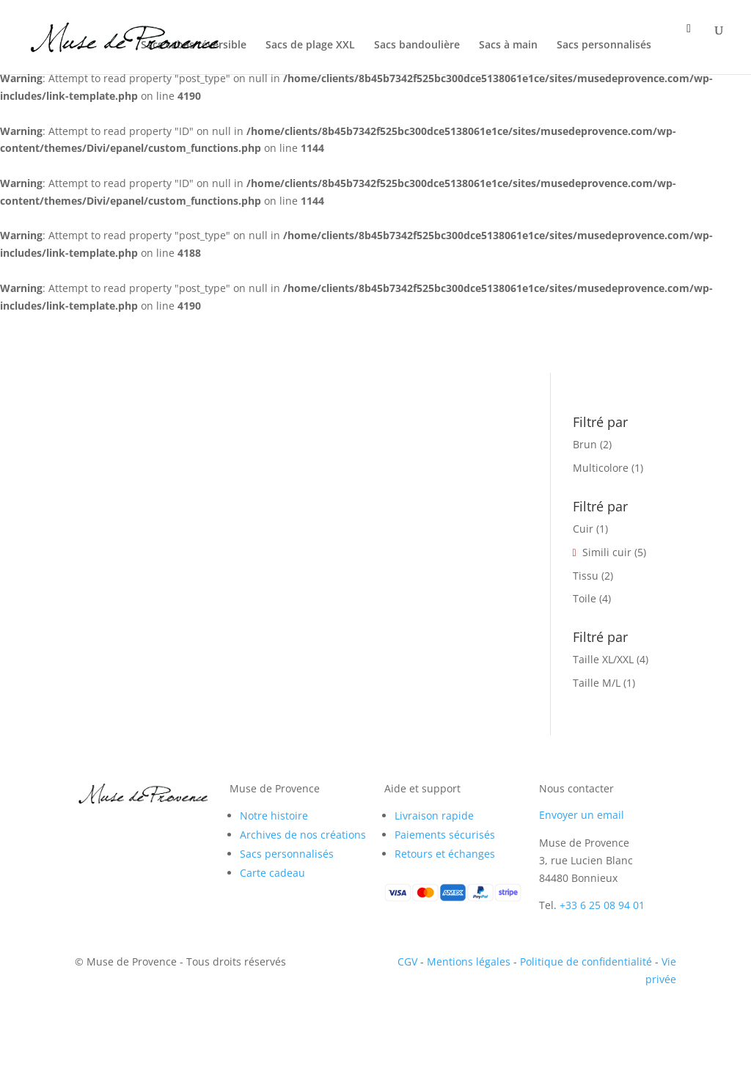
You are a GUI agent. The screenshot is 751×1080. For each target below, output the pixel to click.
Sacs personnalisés (604, 45)
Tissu (585, 576)
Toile (584, 598)
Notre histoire (274, 815)
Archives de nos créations (303, 835)
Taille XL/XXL (603, 659)
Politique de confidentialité (586, 961)
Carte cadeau (272, 873)
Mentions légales (468, 961)
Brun (585, 444)
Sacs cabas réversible (193, 45)
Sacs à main (508, 45)
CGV (407, 961)
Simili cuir (606, 552)
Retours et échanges (445, 854)
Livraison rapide (434, 815)
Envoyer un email (581, 815)
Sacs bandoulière (417, 45)
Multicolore (601, 468)
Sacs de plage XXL (310, 45)
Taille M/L (596, 683)
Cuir (583, 529)
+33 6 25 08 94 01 (602, 905)
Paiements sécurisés (445, 835)
